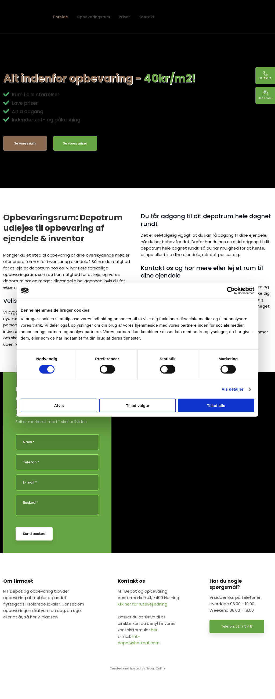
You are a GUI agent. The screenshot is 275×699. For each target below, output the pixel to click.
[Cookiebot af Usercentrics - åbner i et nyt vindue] (230, 291)
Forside (60, 17)
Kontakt (147, 17)
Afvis (59, 405)
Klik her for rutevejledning (142, 604)
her (154, 630)
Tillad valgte (137, 405)
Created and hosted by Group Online (137, 668)
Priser (124, 17)
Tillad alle (216, 405)
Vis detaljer (233, 389)
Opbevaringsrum (93, 17)
